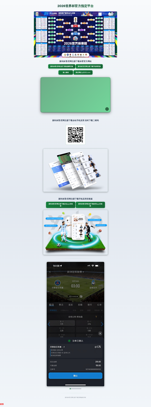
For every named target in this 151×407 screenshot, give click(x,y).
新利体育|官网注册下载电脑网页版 (64, 67)
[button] (49, 326)
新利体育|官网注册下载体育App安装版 (86, 207)
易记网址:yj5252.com (83, 74)
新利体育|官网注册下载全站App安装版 (64, 207)
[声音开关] (107, 111)
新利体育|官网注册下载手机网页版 (86, 67)
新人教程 (66, 74)
